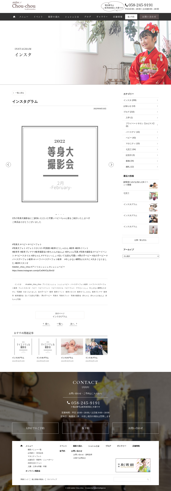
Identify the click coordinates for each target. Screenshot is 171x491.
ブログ (87, 17)
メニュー (24, 17)
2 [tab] (58, 214)
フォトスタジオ (24, 288)
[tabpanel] (60, 164)
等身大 (55, 296)
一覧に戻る (19, 93)
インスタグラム (60, 316)
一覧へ (60, 324)
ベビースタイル (57, 288)
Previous (8, 164)
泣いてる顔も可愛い (32, 296)
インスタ (18, 284)
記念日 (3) (130, 155)
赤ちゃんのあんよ (97, 296)
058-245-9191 (85, 403)
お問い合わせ (149, 17)
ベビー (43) (131, 138)
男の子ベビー (46, 296)
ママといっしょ (82, 288)
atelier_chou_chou (34, 284)
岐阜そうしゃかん (84, 292)
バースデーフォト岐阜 (79, 284)
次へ (72, 324)
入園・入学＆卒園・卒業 (37, 466)
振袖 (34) (130, 161)
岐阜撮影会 (19, 296)
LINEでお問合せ (79, 458)
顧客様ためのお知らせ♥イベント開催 (135, 183)
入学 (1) (129, 118)
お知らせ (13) (129, 106)
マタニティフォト (34, 456)
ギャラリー (102, 17)
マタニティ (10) (133, 143)
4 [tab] (63, 214)
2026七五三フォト (35, 463)
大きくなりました (30, 292)
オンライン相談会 (33, 471)
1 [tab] (56, 214)
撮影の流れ (54, 17)
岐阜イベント (59, 292)
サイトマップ (52, 479)
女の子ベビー (43, 292)
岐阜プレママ (97, 292)
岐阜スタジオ (71, 292)
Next (111, 164)
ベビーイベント (44, 288)
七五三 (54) (131, 149)
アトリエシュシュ (49, 284)
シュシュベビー (63, 284)
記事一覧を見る (141, 240)
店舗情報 (118, 17)
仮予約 (131, 17)
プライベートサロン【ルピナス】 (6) (140, 124)
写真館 (19, 292)
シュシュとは (72, 17)
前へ (47, 324)
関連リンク (25, 479)
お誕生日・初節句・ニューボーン (40, 460)
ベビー (34, 288)
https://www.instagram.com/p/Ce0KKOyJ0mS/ (33, 270)
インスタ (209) (129, 100)
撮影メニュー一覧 (34, 450)
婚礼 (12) (130, 167)
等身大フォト (64, 296)
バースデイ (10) (133, 132)
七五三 (126, 193)
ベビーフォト (69, 288)
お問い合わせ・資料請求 (82, 455)
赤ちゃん (85, 296)
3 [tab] (61, 214)
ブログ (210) (128, 112)
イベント (38, 17)
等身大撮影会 (76, 296)
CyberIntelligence (99, 488)
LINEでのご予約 (35, 428)
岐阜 (51, 292)
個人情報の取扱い (38, 479)
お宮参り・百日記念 (35, 453)
